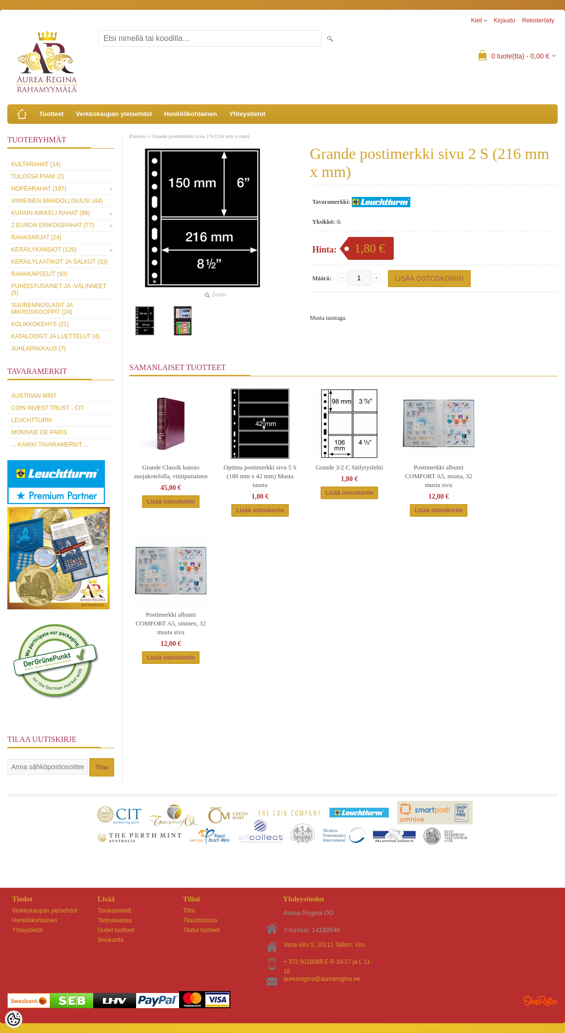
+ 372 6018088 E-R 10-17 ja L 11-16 (327, 962)
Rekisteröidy (538, 20)
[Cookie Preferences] (13, 1019)
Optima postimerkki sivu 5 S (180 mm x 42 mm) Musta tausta (260, 476)
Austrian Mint (34, 395)
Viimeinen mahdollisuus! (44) (56, 200)
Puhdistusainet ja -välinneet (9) (58, 289)
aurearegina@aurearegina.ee (321, 978)
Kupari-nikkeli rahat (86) (50, 213)
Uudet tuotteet (116, 930)
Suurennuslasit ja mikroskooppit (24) (42, 308)
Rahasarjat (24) (36, 237)
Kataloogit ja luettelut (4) (55, 336)
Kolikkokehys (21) (40, 324)
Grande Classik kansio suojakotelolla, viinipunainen (171, 472)
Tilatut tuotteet (201, 930)
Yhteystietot (247, 113)
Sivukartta (110, 939)
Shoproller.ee (541, 1001)
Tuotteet (51, 113)
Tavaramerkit (114, 910)
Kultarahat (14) (36, 164)
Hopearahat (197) (38, 188)
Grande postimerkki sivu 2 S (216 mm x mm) (200, 136)
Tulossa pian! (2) (37, 176)
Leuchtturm (31, 420)
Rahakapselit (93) (39, 274)
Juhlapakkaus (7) (38, 348)
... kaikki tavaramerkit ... (50, 444)
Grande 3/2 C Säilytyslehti (349, 467)
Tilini (189, 910)
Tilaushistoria (200, 920)
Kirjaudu (504, 20)
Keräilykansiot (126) (44, 249)
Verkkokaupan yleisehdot (114, 113)
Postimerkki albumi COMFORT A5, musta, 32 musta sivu (438, 476)
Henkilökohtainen (190, 113)
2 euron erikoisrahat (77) (52, 225)
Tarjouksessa (115, 920)
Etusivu (137, 136)
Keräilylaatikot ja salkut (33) (59, 261)
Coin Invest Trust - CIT (47, 408)
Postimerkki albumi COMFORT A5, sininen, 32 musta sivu (171, 623)
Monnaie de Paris (39, 432)
